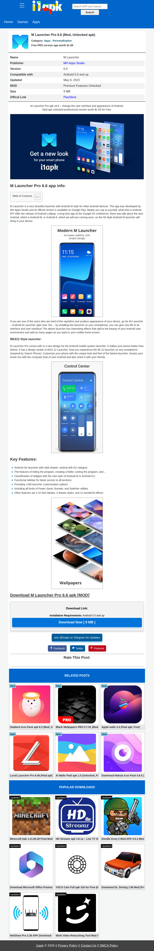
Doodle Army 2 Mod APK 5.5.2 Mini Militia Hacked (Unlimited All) (123, 838)
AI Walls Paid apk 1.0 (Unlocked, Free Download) (77, 775)
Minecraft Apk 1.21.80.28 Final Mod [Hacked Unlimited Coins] (31, 838)
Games (22, 22)
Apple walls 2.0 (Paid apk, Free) (121, 727)
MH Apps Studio (74, 63)
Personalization (62, 40)
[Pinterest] (97, 648)
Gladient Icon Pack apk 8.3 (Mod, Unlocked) (31, 727)
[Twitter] (77, 648)
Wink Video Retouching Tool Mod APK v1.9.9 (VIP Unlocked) (77, 935)
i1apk (40, 945)
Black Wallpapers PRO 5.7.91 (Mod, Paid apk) (77, 727)
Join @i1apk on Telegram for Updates (77, 637)
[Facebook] (57, 648)
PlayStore (70, 97)
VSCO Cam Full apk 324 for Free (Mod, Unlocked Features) (77, 887)
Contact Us (88, 945)
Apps (36, 22)
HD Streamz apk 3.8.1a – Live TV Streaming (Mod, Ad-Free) (77, 838)
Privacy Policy (68, 945)
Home (8, 22)
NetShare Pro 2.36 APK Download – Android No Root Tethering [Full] (31, 935)
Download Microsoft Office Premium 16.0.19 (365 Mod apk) (31, 887)
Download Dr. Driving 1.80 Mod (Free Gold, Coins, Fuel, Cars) (123, 887)
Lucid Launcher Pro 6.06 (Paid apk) (31, 775)
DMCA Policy (109, 945)
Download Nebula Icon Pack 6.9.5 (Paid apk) (123, 775)
